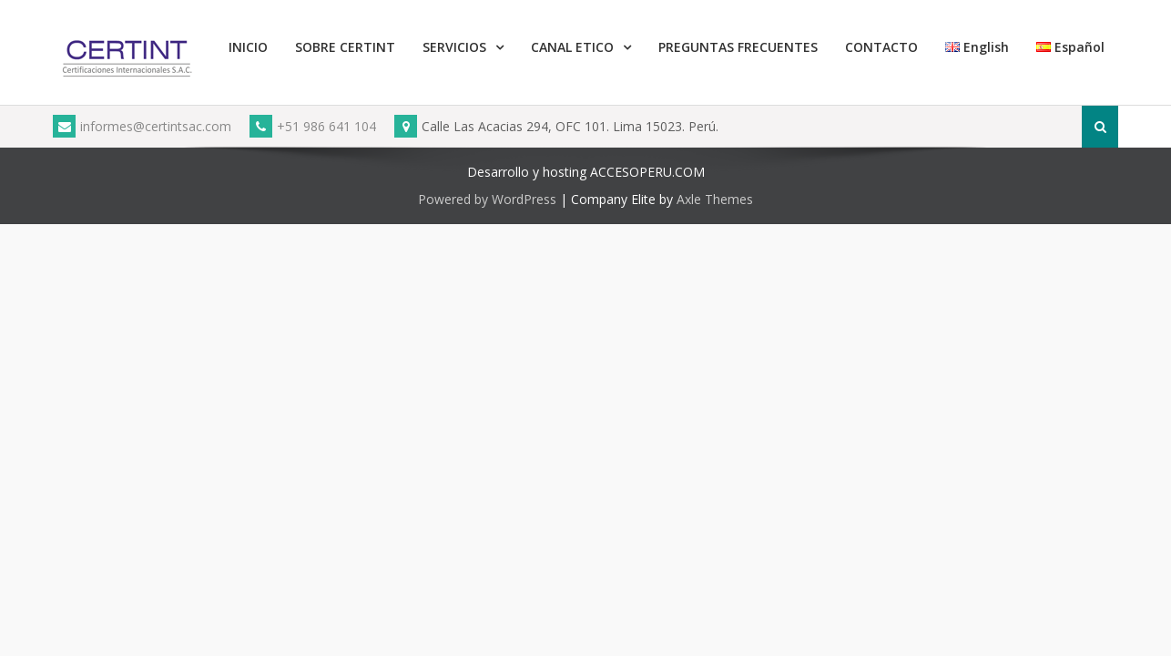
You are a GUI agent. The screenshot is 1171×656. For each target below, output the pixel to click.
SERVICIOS (454, 47)
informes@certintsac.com (142, 126)
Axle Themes (715, 199)
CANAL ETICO (572, 47)
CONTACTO (881, 47)
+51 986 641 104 (312, 126)
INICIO (248, 47)
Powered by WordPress (487, 199)
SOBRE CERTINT (345, 47)
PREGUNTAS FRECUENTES (738, 47)
